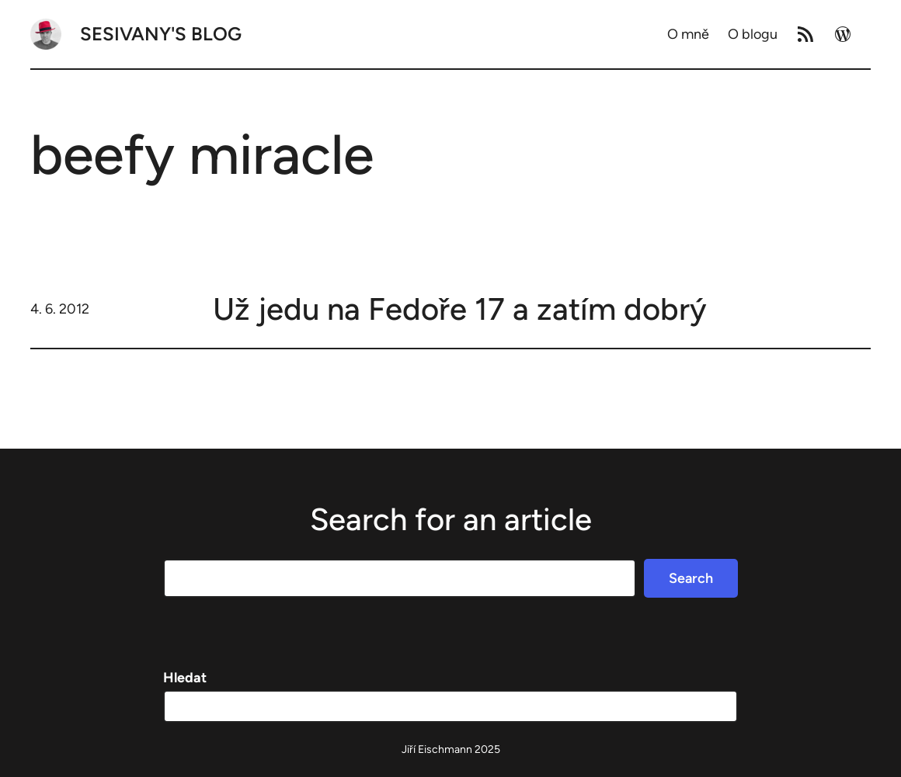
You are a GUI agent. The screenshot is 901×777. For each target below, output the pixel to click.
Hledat (185, 677)
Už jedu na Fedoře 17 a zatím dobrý (460, 309)
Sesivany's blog (161, 34)
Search (691, 578)
